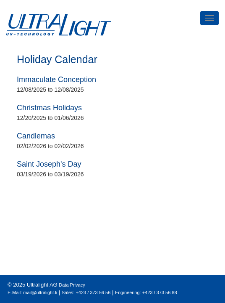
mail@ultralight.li (40, 292)
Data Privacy (72, 284)
